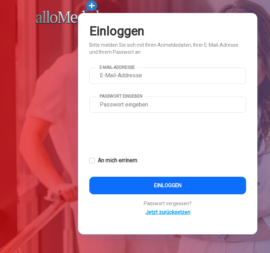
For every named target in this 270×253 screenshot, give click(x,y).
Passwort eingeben (120, 96)
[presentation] (142, 135)
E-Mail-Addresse (117, 67)
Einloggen (167, 185)
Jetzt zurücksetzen (168, 212)
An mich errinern (117, 160)
